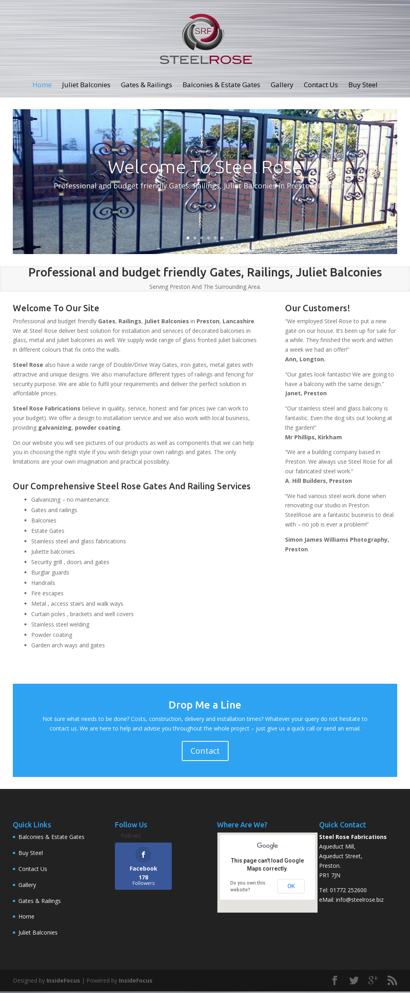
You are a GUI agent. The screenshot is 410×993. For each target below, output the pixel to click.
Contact (205, 752)
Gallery (282, 88)
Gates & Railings (146, 88)
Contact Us (321, 88)
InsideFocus (63, 982)
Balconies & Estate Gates (221, 88)
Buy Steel (363, 88)
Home (42, 88)
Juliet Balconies (86, 88)
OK (291, 888)
